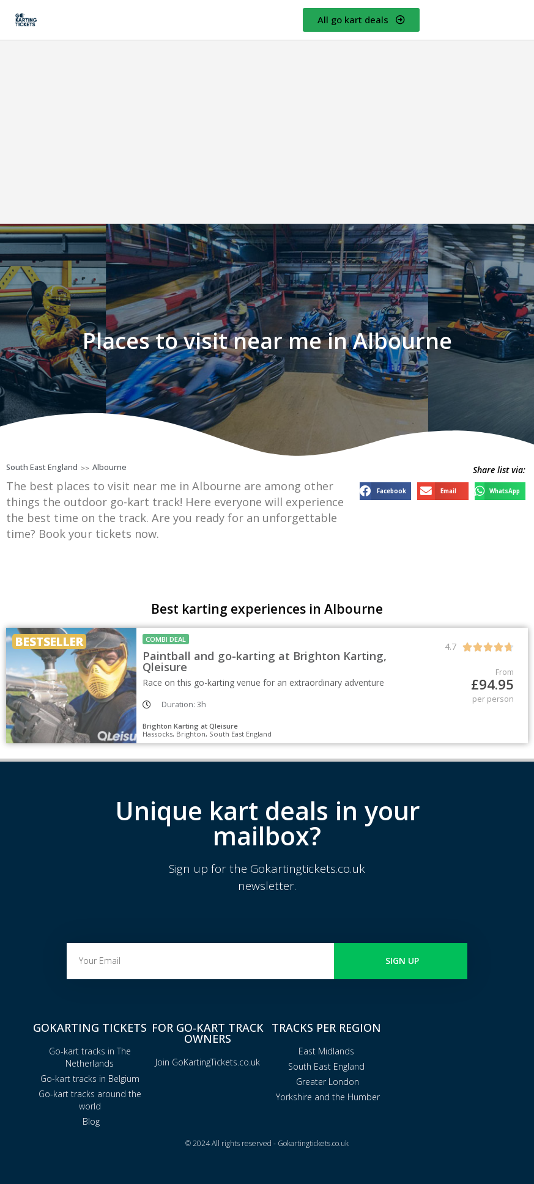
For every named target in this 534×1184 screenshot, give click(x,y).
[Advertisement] (267, 132)
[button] (385, 491)
